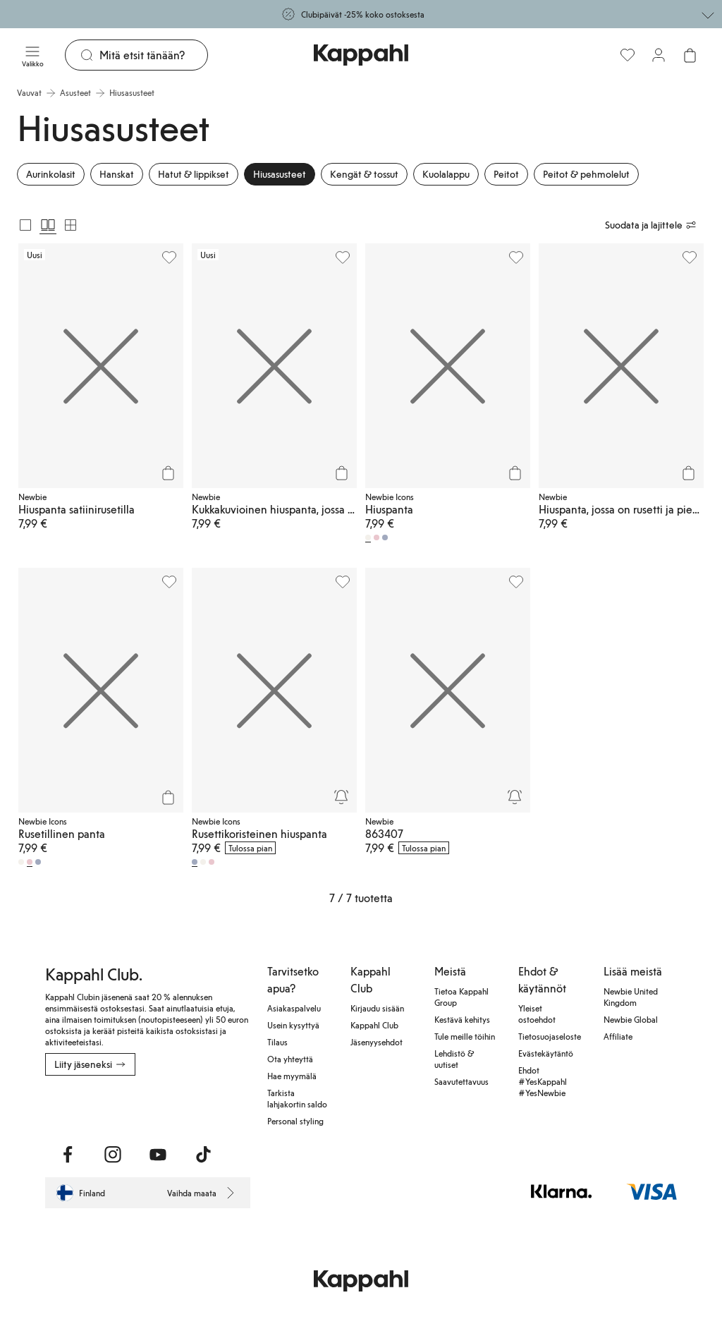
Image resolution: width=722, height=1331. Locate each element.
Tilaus (277, 1042)
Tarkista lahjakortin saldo (297, 1098)
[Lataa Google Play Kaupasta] (79, 1107)
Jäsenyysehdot (376, 1042)
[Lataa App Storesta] (54, 1107)
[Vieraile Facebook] (67, 1154)
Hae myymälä (292, 1076)
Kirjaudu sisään (377, 1008)
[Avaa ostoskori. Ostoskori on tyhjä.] (689, 55)
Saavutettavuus (461, 1081)
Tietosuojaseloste (549, 1036)
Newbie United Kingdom (631, 996)
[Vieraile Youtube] (158, 1154)
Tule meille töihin (464, 1036)
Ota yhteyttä (290, 1059)
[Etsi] (153, 55)
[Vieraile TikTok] (203, 1154)
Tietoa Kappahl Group (461, 996)
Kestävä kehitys (462, 1019)
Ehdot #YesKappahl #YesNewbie (542, 1081)
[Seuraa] (341, 797)
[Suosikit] (627, 55)
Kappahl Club (374, 1025)
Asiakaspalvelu (294, 1008)
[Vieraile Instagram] (113, 1154)
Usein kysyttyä (293, 1025)
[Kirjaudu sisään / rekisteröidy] (658, 55)
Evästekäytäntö (545, 1053)
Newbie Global (631, 1019)
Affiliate (618, 1036)
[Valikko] (32, 55)
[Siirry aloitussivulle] (361, 55)
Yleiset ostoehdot (537, 1013)
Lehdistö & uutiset (454, 1058)
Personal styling (295, 1121)
